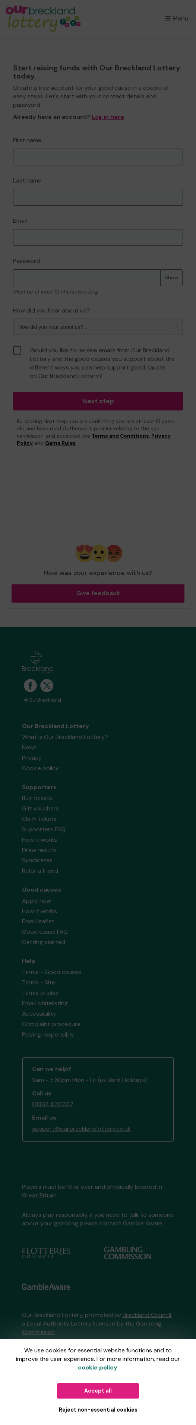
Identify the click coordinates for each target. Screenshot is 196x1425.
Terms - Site (38, 982)
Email (20, 221)
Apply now (36, 901)
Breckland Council (147, 1315)
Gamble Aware (142, 1223)
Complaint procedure (51, 1024)
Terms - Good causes (51, 972)
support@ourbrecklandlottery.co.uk (81, 1129)
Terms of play (40, 993)
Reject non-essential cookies (98, 1409)
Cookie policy (40, 768)
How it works (39, 840)
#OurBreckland (42, 700)
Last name (27, 180)
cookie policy (97, 1367)
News (29, 747)
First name (27, 140)
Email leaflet (38, 921)
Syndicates (37, 860)
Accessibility (39, 1014)
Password (26, 261)
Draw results (39, 850)
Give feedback (98, 593)
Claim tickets (39, 819)
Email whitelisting (45, 1003)
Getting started (43, 942)
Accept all (98, 1390)
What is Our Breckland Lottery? (65, 737)
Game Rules (60, 443)
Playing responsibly (48, 1034)
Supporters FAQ (44, 829)
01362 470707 (52, 1104)
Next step (98, 401)
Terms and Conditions (120, 436)
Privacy (32, 758)
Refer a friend (40, 871)
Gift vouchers (40, 808)
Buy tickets (37, 798)
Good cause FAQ (45, 932)
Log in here (108, 117)
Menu (177, 18)
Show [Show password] (171, 277)
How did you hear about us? (51, 310)
